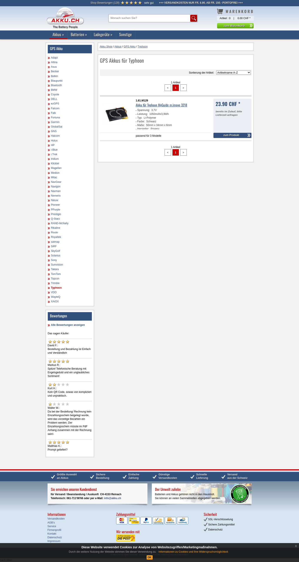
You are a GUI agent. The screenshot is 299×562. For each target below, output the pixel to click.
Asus (54, 66)
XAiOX (55, 301)
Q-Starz (55, 218)
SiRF (54, 246)
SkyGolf (55, 250)
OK (150, 557)
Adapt (54, 57)
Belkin (54, 76)
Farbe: (141, 121)
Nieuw (54, 200)
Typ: (139, 117)
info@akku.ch (112, 498)
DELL (54, 99)
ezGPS (55, 103)
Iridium (55, 158)
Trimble (55, 283)
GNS (54, 131)
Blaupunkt (57, 80)
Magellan (56, 168)
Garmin (55, 122)
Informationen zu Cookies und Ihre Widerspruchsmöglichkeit (193, 551)
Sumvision (57, 264)
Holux (54, 140)
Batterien (79, 34)
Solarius (55, 255)
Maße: (141, 125)
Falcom (55, 108)
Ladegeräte (103, 34)
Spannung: (143, 110)
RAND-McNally (60, 223)
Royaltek (56, 237)
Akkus (58, 34)
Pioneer (55, 204)
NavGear (56, 181)
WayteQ (55, 296)
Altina (54, 62)
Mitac (54, 177)
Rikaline (55, 227)
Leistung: (142, 114)
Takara (55, 269)
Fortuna (55, 117)
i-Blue (54, 149)
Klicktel (55, 163)
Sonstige (125, 34)
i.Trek (54, 154)
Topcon (55, 278)
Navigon (56, 186)
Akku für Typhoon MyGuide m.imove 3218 (161, 105)
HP (53, 145)
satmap (55, 241)
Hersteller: (143, 128)
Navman (56, 191)
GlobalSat (57, 126)
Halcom (55, 135)
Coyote (55, 94)
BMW (54, 89)
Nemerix (56, 195)
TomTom (56, 274)
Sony (54, 260)
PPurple (55, 209)
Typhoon (56, 287)
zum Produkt (231, 135)
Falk (53, 112)
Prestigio (56, 214)
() (105, 2)
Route (54, 232)
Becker (55, 71)
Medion (55, 172)
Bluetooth (56, 85)
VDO (54, 292)
